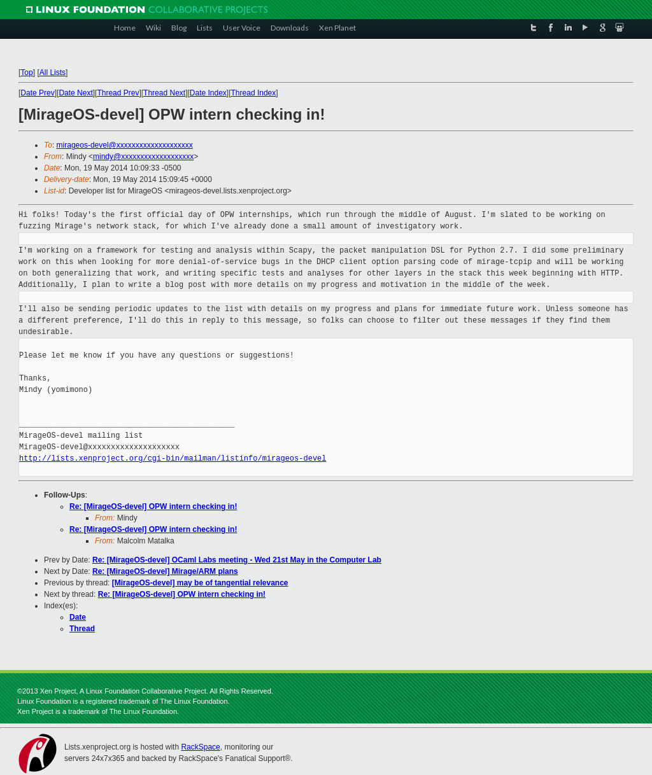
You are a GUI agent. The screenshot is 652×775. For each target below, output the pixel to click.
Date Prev (37, 92)
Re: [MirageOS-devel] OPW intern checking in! (153, 506)
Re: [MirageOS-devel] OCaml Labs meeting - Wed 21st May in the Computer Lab (236, 559)
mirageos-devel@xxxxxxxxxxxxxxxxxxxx (125, 145)
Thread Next (164, 92)
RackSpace (200, 747)
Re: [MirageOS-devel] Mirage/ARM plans (165, 571)
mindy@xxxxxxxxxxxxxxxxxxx (143, 156)
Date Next (75, 92)
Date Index (208, 92)
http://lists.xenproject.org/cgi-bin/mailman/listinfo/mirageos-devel (172, 458)
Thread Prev (118, 92)
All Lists (52, 72)
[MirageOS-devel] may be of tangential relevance (200, 582)
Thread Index (253, 92)
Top (26, 72)
